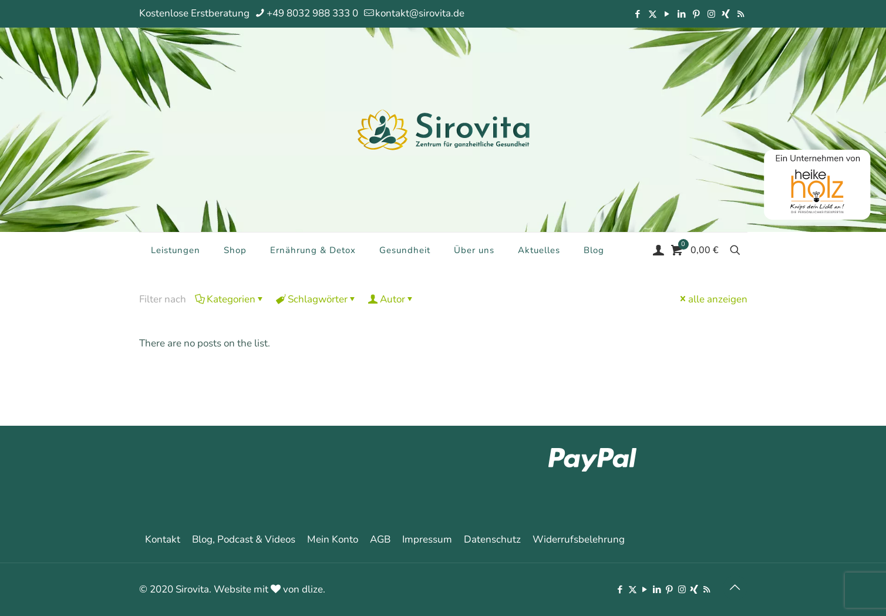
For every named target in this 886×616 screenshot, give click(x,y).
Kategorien (230, 299)
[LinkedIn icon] (682, 14)
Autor (391, 299)
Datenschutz (492, 539)
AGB (380, 539)
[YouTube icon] (667, 14)
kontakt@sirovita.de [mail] (419, 13)
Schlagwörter (317, 299)
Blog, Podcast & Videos (243, 539)
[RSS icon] (740, 14)
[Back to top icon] (735, 587)
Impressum (427, 539)
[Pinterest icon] (696, 14)
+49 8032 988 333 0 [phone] (312, 13)
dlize (312, 589)
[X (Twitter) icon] (652, 14)
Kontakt (162, 539)
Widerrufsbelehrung (579, 539)
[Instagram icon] (711, 14)
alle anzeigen (712, 299)
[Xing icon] (726, 14)
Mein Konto (332, 539)
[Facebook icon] (638, 14)
